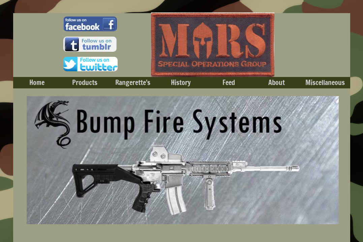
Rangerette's (132, 82)
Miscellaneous (325, 82)
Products (84, 82)
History (181, 82)
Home (36, 82)
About (276, 82)
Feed (228, 82)
